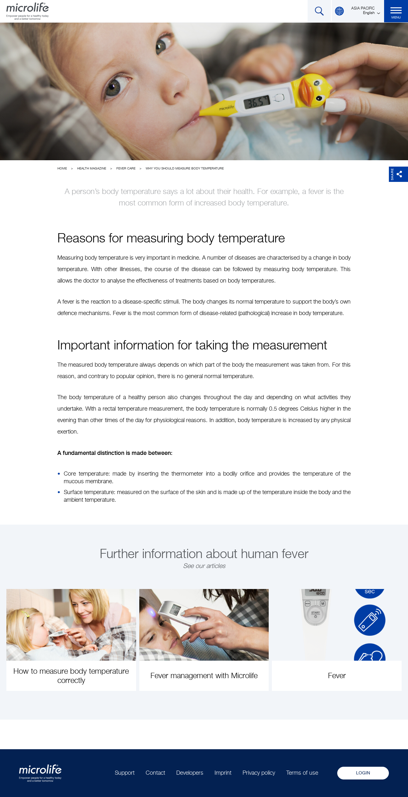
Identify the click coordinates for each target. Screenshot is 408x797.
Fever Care (125, 168)
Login (363, 773)
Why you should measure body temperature (185, 168)
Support (125, 773)
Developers (189, 773)
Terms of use (302, 773)
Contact (155, 773)
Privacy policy (259, 773)
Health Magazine (91, 168)
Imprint (223, 773)
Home (62, 168)
